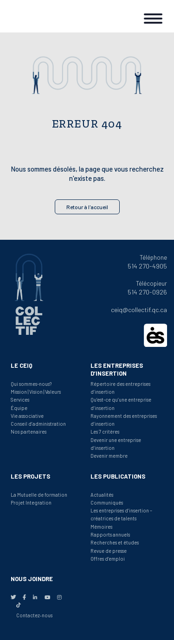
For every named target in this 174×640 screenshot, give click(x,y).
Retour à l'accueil (87, 207)
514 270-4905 (147, 266)
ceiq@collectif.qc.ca (139, 310)
